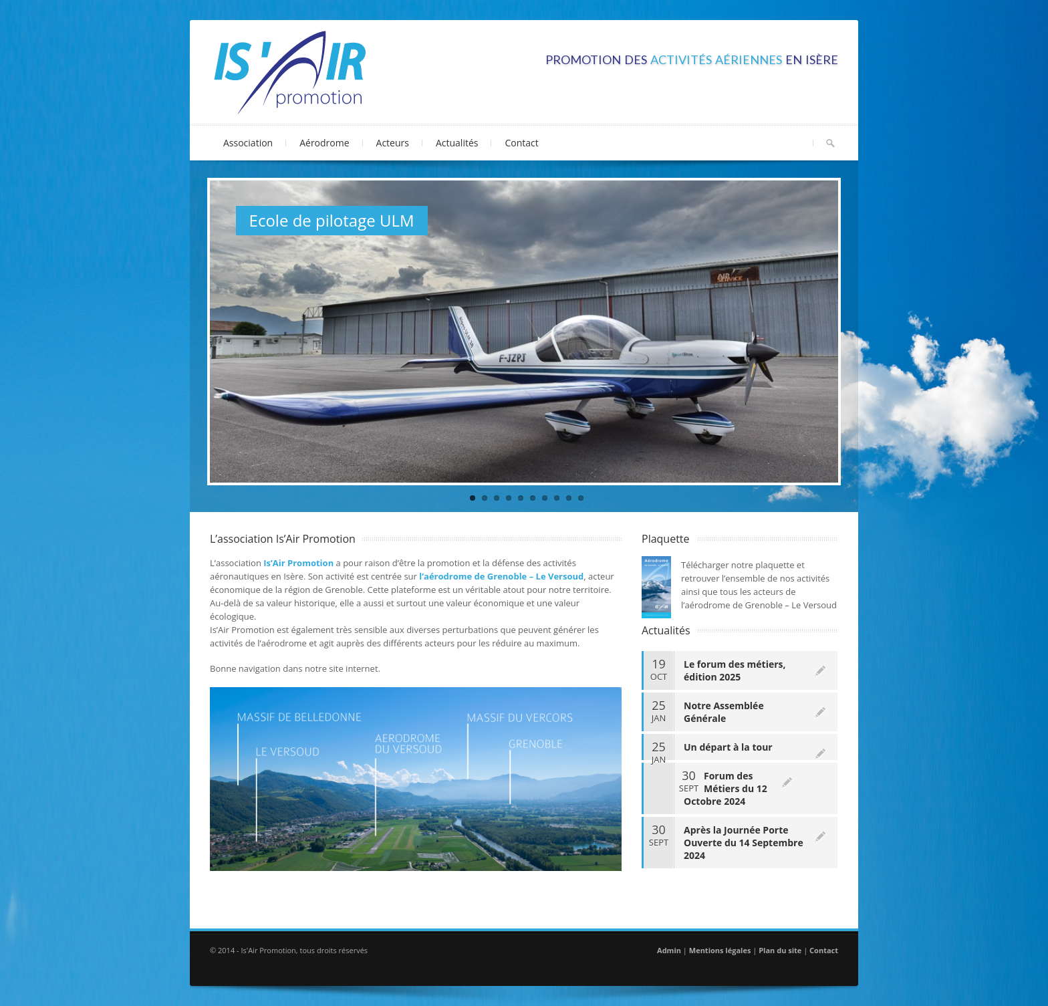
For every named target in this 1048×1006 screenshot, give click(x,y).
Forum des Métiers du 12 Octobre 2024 (725, 788)
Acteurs (394, 140)
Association (249, 140)
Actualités (457, 142)
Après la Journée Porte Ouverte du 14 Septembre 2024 (743, 843)
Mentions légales (720, 950)
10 (580, 498)
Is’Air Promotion (298, 563)
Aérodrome (325, 140)
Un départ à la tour (728, 747)
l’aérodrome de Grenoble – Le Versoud (501, 576)
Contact (521, 142)
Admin (669, 950)
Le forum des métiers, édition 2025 (735, 670)
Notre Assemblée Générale (724, 712)
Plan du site (780, 950)
